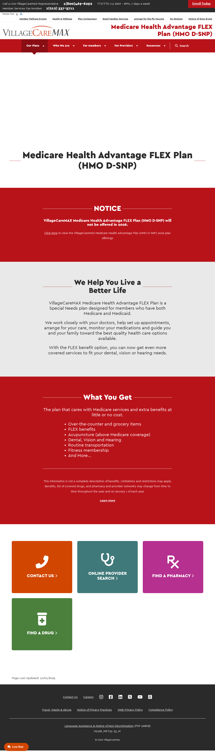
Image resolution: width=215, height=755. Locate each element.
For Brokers (176, 19)
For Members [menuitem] (92, 45)
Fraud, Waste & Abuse (56, 709)
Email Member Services (115, 19)
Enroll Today (201, 3)
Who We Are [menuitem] (61, 45)
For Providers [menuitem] (124, 45)
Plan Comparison (87, 19)
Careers (88, 697)
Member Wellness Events (33, 19)
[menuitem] (182, 46)
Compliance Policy (160, 709)
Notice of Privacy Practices (94, 709)
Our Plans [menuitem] (32, 45)
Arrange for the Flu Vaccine (149, 19)
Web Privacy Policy (130, 709)
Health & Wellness (62, 19)
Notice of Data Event (200, 19)
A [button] (17, 14)
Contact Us (70, 697)
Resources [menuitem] (153, 45)
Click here (51, 233)
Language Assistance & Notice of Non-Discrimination (99, 726)
